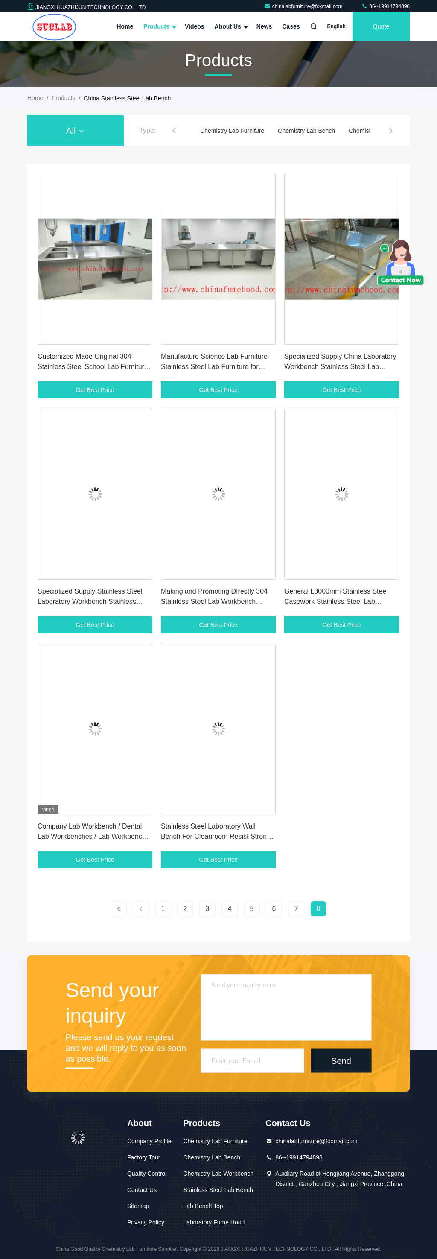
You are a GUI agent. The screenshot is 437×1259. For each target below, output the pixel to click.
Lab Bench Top (203, 1206)
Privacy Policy (145, 1222)
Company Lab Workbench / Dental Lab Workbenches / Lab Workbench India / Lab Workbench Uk (92, 836)
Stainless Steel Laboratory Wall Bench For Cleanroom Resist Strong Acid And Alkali (216, 836)
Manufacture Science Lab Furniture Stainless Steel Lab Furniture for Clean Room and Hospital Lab (214, 367)
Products (159, 26)
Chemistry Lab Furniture (232, 130)
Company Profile (149, 1141)
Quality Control (147, 1173)
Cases (291, 26)
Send (341, 1061)
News (264, 26)
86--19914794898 (385, 6)
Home (125, 26)
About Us (230, 26)
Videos (194, 26)
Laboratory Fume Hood (214, 1222)
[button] (174, 131)
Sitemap (138, 1206)
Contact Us (142, 1189)
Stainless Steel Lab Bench (218, 1189)
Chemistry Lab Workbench (218, 1173)
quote (381, 26)
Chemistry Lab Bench (306, 130)
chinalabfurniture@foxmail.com (304, 6)
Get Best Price (95, 389)
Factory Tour (143, 1157)
